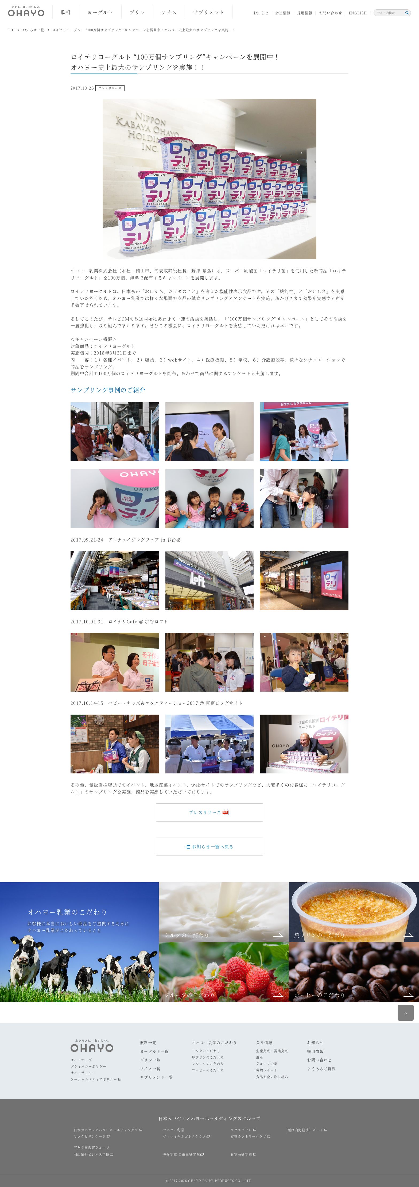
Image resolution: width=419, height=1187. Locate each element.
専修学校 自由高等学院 (181, 1154)
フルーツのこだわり (208, 1063)
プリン (137, 12)
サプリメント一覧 (156, 1077)
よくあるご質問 (321, 1068)
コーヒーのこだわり (208, 1070)
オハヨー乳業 (173, 1130)
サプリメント (208, 12)
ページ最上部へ (406, 1013)
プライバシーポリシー (88, 1066)
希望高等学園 (241, 1154)
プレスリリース (205, 812)
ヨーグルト (100, 12)
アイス (169, 12)
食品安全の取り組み (272, 1076)
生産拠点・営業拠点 (272, 1051)
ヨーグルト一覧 (154, 1051)
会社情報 (283, 12)
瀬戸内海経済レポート (305, 1130)
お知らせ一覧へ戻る (209, 846)
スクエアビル (241, 1130)
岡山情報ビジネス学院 (92, 1154)
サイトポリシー (83, 1072)
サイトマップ (81, 1060)
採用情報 (305, 12)
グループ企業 (266, 1063)
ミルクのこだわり (206, 1051)
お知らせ (261, 12)
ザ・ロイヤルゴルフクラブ (184, 1136)
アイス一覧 (150, 1068)
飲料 (66, 12)
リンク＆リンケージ (90, 1136)
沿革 (259, 1057)
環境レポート (266, 1070)
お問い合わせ (330, 12)
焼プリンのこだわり (208, 1057)
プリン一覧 (150, 1059)
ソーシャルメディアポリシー (94, 1079)
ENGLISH (358, 12)
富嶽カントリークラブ (248, 1136)
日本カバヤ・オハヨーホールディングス (106, 1130)
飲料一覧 (148, 1042)
